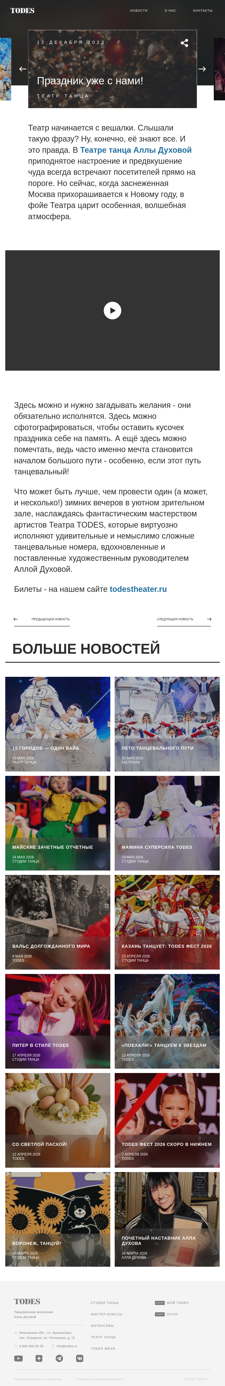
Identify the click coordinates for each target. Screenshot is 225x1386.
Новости (139, 10)
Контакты (203, 10)
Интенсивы (102, 1325)
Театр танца (103, 1337)
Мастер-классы (106, 1314)
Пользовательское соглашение (38, 1379)
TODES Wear (103, 1348)
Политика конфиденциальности (100, 1379)
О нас (170, 10)
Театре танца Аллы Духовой (136, 150)
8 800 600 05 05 (29, 1346)
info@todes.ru (64, 1346)
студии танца (105, 1303)
